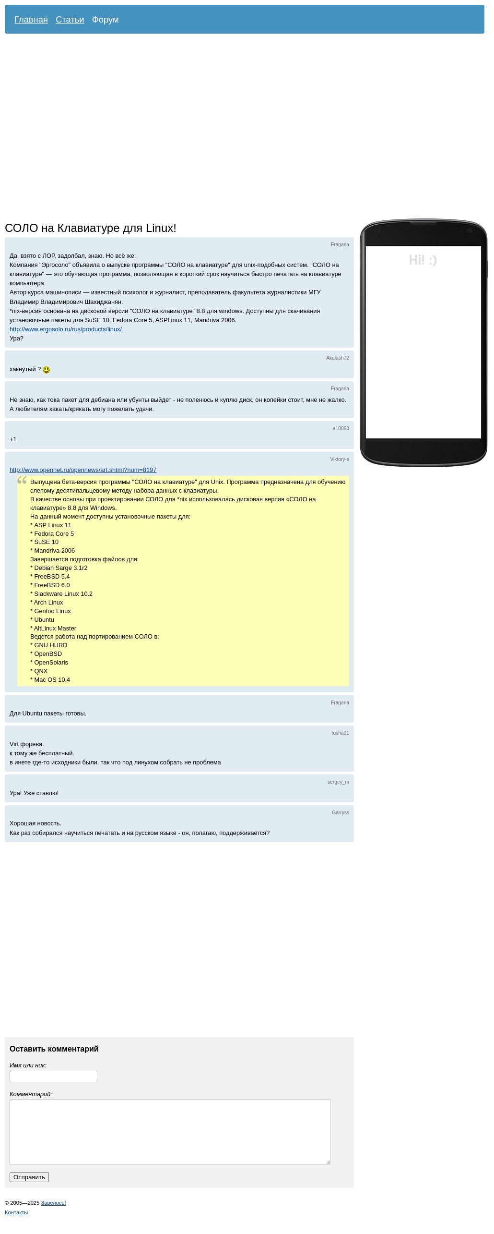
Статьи (70, 19)
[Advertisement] (90, 128)
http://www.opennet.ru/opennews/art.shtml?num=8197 (83, 469)
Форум (105, 19)
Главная (31, 19)
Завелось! (53, 1214)
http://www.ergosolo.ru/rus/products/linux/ (66, 329)
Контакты (16, 1224)
